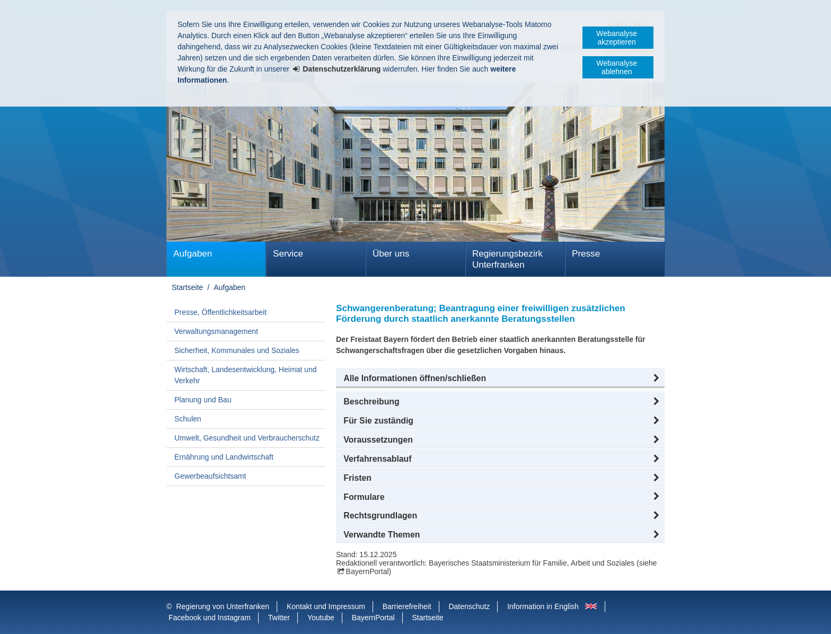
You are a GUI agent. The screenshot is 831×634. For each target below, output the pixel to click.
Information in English (543, 606)
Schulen (187, 419)
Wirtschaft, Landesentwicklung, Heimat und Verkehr (245, 375)
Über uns (391, 254)
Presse (586, 254)
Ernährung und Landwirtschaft (223, 457)
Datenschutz (469, 606)
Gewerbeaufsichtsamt (210, 476)
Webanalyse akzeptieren (616, 37)
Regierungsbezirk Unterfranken (507, 259)
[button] (500, 378)
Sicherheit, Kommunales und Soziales (236, 350)
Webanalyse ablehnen (616, 67)
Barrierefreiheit (407, 606)
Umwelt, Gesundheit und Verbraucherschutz (247, 438)
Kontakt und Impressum (326, 606)
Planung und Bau (202, 399)
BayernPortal (367, 571)
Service (288, 254)
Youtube (320, 617)
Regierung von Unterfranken (222, 606)
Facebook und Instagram (210, 617)
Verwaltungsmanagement (216, 331)
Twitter (279, 617)
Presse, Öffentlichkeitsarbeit (220, 312)
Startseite (187, 287)
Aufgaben (192, 254)
